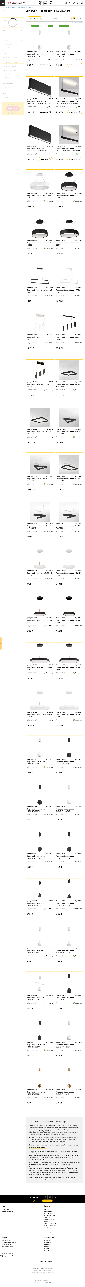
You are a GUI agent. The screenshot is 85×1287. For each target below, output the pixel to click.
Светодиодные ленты (50, 1223)
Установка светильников (9, 1242)
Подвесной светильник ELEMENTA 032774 (36, 998)
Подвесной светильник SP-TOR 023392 (68, 197)
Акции (4, 1206)
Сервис (5, 1237)
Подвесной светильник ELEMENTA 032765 (65, 810)
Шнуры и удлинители (50, 1225)
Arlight (8, 87)
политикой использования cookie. (42, 1274)
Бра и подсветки (48, 1213)
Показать (13, 109)
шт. (35, 1201)
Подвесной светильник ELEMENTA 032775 (65, 998)
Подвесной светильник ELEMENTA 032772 (36, 951)
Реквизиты (47, 1244)
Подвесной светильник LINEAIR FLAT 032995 (39, 480)
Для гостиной (48, 1231)
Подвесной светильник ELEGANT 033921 (68, 621)
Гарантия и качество (7, 1244)
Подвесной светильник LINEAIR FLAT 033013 (68, 527)
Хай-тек (27, 8)
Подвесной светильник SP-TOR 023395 (68, 244)
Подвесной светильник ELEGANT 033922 (39, 668)
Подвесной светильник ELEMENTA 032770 (36, 904)
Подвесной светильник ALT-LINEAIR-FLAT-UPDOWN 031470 (38, 102)
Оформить (47, 1201)
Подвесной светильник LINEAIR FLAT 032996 (68, 480)
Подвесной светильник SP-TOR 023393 (39, 244)
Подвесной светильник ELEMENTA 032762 (36, 763)
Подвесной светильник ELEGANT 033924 (39, 715)
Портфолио (47, 1242)
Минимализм (10, 44)
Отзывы (46, 1246)
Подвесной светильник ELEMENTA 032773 (65, 951)
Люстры (46, 1209)
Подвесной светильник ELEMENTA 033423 (36, 1093)
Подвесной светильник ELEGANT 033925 (68, 715)
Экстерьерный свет (49, 1219)
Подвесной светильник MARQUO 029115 (69, 291)
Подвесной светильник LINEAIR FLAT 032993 (68, 432)
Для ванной (47, 1233)
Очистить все (77, 23)
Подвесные (9, 34)
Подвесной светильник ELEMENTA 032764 (36, 810)
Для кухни (47, 1227)
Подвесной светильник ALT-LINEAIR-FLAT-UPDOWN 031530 (68, 149)
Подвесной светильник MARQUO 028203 (39, 291)
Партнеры (47, 1250)
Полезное (47, 1248)
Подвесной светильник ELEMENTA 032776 (36, 1046)
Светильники (19, 8)
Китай (8, 97)
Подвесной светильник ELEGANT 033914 (39, 574)
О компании (49, 1237)
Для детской (47, 1229)
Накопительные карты (8, 1211)
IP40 (7, 77)
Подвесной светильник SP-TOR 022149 (39, 197)
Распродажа (5, 1209)
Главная (4, 8)
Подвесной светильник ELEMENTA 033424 (65, 1093)
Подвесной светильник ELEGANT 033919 (68, 574)
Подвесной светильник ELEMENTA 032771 (65, 904)
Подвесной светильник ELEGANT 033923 (68, 668)
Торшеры (47, 1217)
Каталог (11, 8)
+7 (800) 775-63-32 (45, 2)
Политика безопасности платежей (42, 1261)
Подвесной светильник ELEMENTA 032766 (36, 857)
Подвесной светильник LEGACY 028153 (39, 338)
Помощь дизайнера (7, 1246)
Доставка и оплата (7, 1240)
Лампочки (47, 1221)
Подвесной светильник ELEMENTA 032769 (65, 55)
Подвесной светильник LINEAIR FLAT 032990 (68, 385)
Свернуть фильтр (35, 18)
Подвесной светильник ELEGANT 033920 (39, 621)
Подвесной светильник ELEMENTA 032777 (65, 1046)
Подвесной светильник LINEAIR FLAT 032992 (39, 432)
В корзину (45, 65)
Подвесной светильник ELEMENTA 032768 (36, 55)
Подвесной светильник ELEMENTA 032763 (65, 763)
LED (50, 26)
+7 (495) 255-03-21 (45, 4)
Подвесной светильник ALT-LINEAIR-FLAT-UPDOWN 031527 (38, 149)
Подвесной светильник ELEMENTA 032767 (65, 857)
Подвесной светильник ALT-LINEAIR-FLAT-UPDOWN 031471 (68, 102)
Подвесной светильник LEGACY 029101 (39, 385)
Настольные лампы (49, 1215)
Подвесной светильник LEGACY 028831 (68, 338)
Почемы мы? (48, 1240)
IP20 (7, 74)
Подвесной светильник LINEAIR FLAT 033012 (39, 527)
